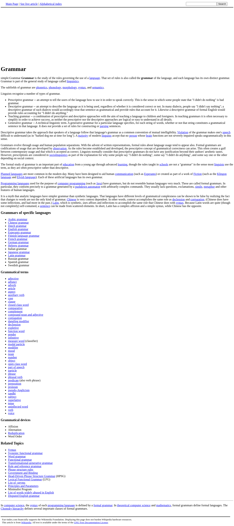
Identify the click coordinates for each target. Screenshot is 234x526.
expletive (13, 327)
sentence (45, 206)
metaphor (209, 186)
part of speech (16, 367)
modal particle (16, 344)
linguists (107, 135)
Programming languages (15, 183)
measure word (16, 341)
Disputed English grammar (23, 495)
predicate (13, 380)
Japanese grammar (19, 252)
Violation (182, 132)
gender (12, 334)
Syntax (12, 449)
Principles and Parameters (23, 486)
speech (226, 132)
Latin (55, 202)
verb (10, 409)
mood (11, 350)
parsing (104, 126)
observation (60, 148)
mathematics (163, 505)
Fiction (197, 173)
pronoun (13, 386)
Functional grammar (20, 459)
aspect (11, 291)
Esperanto (150, 173)
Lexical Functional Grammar (25, 479)
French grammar (17, 239)
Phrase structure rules (20, 469)
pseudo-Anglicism (18, 390)
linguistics (73, 81)
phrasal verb (15, 377)
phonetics (41, 87)
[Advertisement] (117, 36)
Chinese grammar (18, 222)
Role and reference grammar (24, 466)
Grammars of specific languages (26, 213)
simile (198, 186)
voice (11, 413)
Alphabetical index (50, 3)
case (10, 298)
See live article (29, 3)
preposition (14, 383)
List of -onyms (16, 482)
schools (163, 164)
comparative (15, 308)
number (12, 357)
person (133, 135)
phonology (55, 87)
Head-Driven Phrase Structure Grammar (31, 476)
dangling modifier (18, 321)
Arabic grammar (17, 219)
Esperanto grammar (19, 232)
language (94, 78)
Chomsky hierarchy (12, 508)
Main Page (12, 3)
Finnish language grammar (23, 235)
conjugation (197, 199)
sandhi (12, 393)
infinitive (13, 337)
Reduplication (16, 433)
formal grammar (102, 505)
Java (98, 183)
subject (12, 396)
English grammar (18, 229)
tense (11, 403)
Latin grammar (17, 255)
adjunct (12, 281)
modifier (13, 347)
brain (149, 135)
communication (124, 173)
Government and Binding (23, 472)
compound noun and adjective (25, 314)
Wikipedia (26, 522)
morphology (70, 87)
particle (12, 370)
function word (16, 331)
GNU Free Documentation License (91, 522)
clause (11, 301)
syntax (82, 87)
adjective (13, 278)
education (68, 164)
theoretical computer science (133, 505)
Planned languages (12, 173)
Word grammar (17, 456)
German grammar (18, 242)
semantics (98, 87)
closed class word (18, 304)
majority (83, 135)
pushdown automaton (87, 186)
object (11, 360)
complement (15, 311)
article (11, 288)
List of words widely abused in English (31, 492)
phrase (12, 373)
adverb (12, 285)
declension (178, 199)
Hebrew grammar (18, 245)
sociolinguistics (58, 154)
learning (122, 164)
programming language (61, 505)
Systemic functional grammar (25, 453)
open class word (17, 364)
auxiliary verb (16, 295)
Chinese (71, 199)
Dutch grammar (17, 225)
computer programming (71, 183)
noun (11, 354)
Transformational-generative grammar (30, 463)
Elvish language (26, 177)
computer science (14, 505)
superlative (14, 400)
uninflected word (18, 406)
